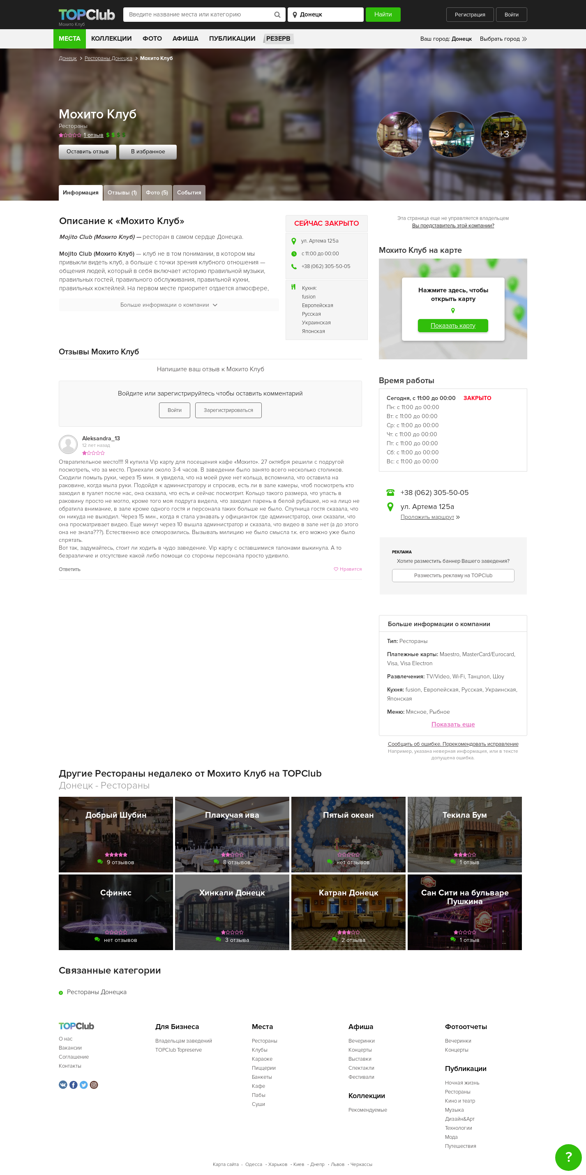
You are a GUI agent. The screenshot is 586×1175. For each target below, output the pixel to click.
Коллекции (111, 39)
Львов (337, 1164)
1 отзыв (94, 135)
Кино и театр (460, 1101)
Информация (81, 192)
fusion (309, 297)
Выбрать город (500, 38)
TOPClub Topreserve (178, 1050)
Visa (392, 663)
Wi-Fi (458, 676)
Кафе (258, 1086)
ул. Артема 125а (320, 241)
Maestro (449, 654)
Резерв (278, 39)
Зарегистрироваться (228, 410)
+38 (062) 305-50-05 (326, 266)
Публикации (232, 39)
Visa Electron (416, 663)
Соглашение (74, 1057)
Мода (451, 1137)
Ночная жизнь (462, 1083)
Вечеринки (361, 1041)
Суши (258, 1104)
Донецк (68, 58)
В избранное (148, 151)
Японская (313, 331)
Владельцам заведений (183, 1041)
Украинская (316, 322)
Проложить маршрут (430, 516)
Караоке (262, 1059)
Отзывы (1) (122, 192)
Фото (152, 39)
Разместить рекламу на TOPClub (453, 575)
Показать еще (453, 725)
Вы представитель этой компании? (453, 225)
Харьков (277, 1164)
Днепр (317, 1164)
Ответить (70, 569)
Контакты (70, 1066)
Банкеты (262, 1077)
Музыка (454, 1110)
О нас (65, 1039)
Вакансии (70, 1048)
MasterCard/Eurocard (488, 654)
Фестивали (361, 1077)
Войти (512, 15)
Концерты (360, 1050)
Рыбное (439, 711)
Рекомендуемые (367, 1110)
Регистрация (470, 15)
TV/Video (438, 676)
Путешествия (460, 1146)
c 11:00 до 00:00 (320, 253)
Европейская (317, 305)
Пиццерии (264, 1068)
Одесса (253, 1164)
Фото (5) (157, 192)
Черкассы (361, 1164)
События (189, 192)
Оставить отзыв (88, 151)
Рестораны (73, 126)
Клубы (260, 1050)
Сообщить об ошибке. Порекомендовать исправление (453, 744)
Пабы (258, 1095)
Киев (298, 1164)
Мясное (416, 711)
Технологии (458, 1128)
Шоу (498, 676)
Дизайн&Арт (460, 1119)
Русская (311, 314)
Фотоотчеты (466, 1026)
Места (70, 39)
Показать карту (453, 326)
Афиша (185, 39)
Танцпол (479, 676)
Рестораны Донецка (108, 58)
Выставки (359, 1059)
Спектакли (361, 1068)
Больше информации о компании (168, 304)
